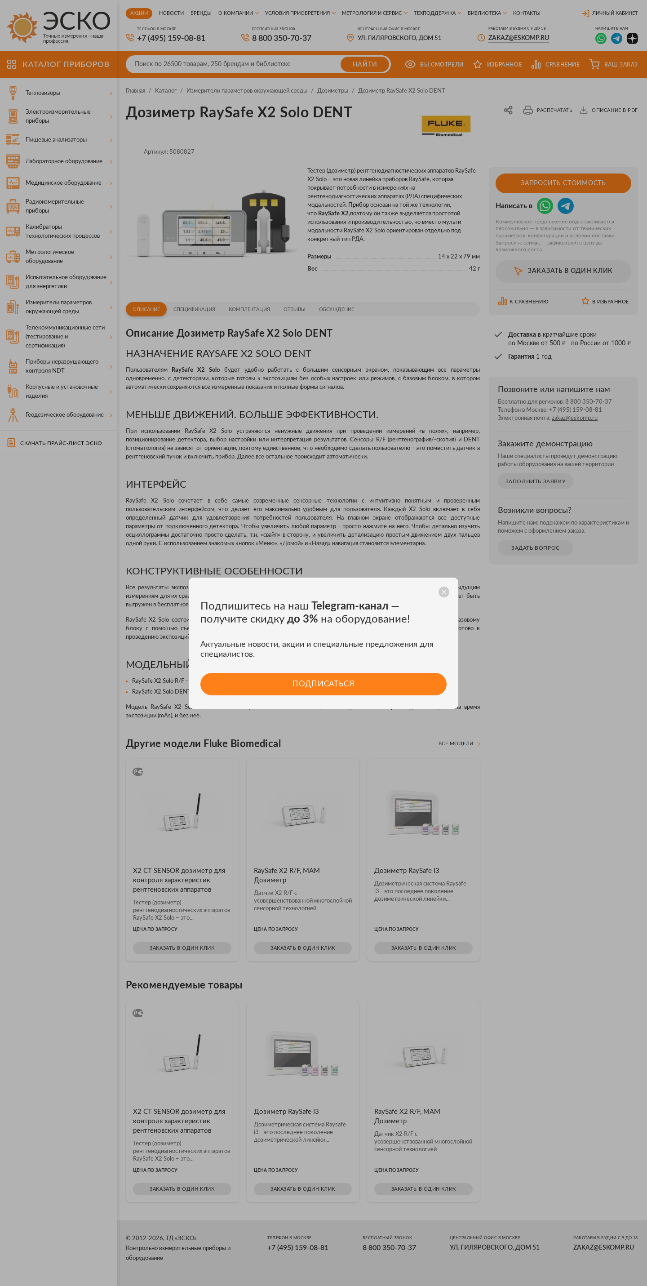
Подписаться (323, 684)
